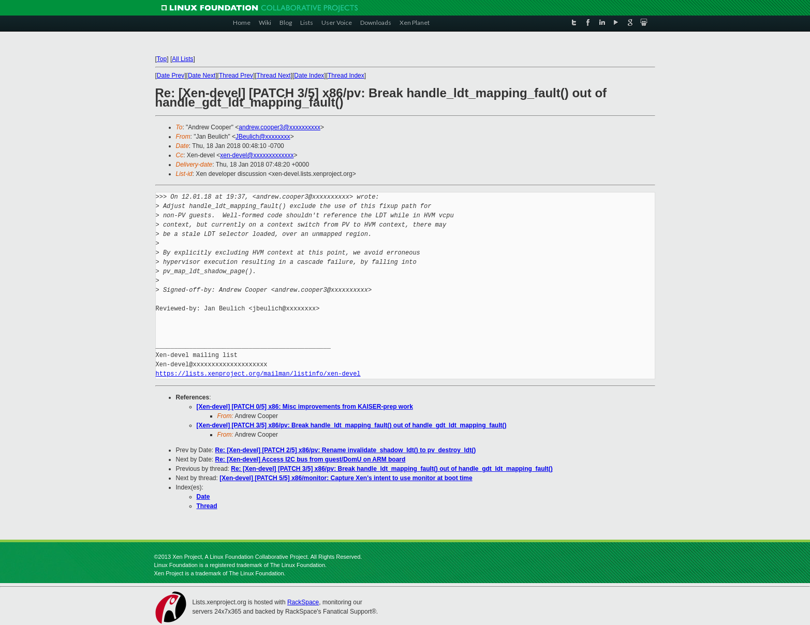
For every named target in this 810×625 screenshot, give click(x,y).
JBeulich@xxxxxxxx (262, 136)
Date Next (201, 75)
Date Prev (170, 75)
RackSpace (303, 602)
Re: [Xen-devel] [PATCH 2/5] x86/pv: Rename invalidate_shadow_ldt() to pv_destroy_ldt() (345, 450)
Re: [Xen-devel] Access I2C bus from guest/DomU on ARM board (310, 459)
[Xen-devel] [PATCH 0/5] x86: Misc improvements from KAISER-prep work (305, 406)
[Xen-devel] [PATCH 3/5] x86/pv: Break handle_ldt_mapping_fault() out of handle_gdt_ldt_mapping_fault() (352, 425)
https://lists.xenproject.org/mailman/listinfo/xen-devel (258, 373)
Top (162, 59)
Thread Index (346, 75)
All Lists (182, 59)
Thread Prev (236, 75)
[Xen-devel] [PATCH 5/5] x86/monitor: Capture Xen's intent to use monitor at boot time (345, 478)
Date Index (309, 75)
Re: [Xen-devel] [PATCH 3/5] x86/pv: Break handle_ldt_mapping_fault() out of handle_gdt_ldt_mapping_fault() (392, 468)
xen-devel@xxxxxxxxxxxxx (256, 155)
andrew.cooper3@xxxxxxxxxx (279, 127)
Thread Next (274, 75)
